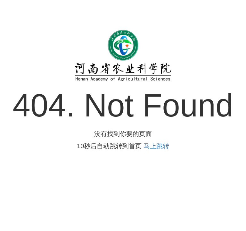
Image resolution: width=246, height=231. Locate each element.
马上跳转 (156, 146)
